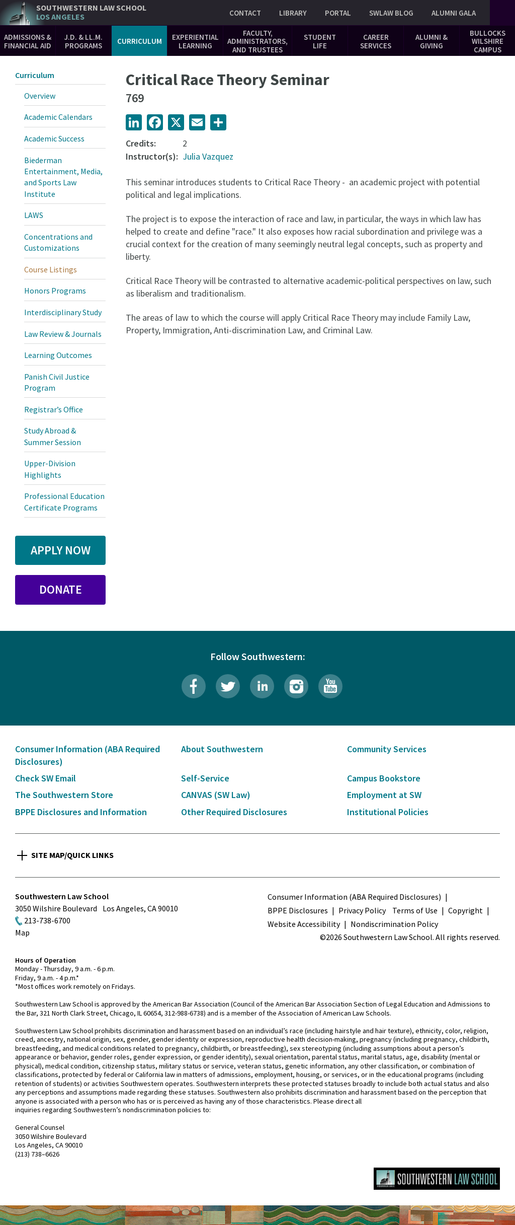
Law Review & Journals (63, 334)
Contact (245, 13)
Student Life (320, 41)
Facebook (194, 686)
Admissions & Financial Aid (27, 41)
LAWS (33, 215)
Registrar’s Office (53, 409)
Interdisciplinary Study (63, 312)
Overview (39, 96)
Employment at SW (384, 795)
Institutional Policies (387, 812)
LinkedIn (262, 686)
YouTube (330, 686)
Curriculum (139, 41)
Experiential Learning (195, 41)
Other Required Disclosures (234, 812)
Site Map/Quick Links (72, 855)
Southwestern (91, 12)
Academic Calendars (58, 117)
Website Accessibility (304, 924)
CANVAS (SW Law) (215, 795)
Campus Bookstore (383, 778)
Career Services (375, 41)
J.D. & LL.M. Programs (83, 41)
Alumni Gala (454, 13)
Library (293, 13)
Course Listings (50, 269)
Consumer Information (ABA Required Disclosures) (354, 897)
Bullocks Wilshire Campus (487, 41)
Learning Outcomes (58, 355)
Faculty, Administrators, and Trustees (257, 41)
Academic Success (54, 138)
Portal (338, 13)
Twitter (228, 686)
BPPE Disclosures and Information (81, 812)
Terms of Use (415, 910)
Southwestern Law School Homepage (436, 1178)
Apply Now (61, 550)
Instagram (296, 686)
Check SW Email (45, 778)
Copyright (465, 910)
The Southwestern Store (64, 795)
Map (22, 932)
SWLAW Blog (391, 13)
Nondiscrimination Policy (394, 924)
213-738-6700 (47, 920)
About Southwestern (222, 749)
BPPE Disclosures (298, 910)
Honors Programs (55, 290)
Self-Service (205, 778)
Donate (60, 589)
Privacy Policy (362, 910)
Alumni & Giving (431, 41)
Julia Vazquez (208, 156)
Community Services (386, 749)
